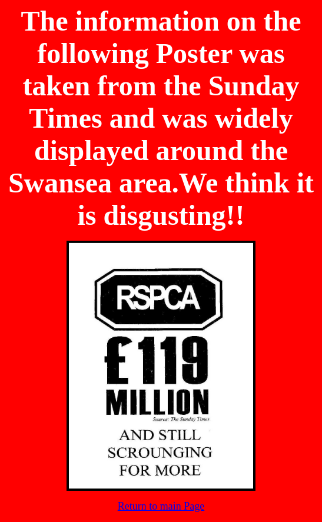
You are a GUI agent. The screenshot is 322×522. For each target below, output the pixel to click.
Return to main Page (161, 506)
